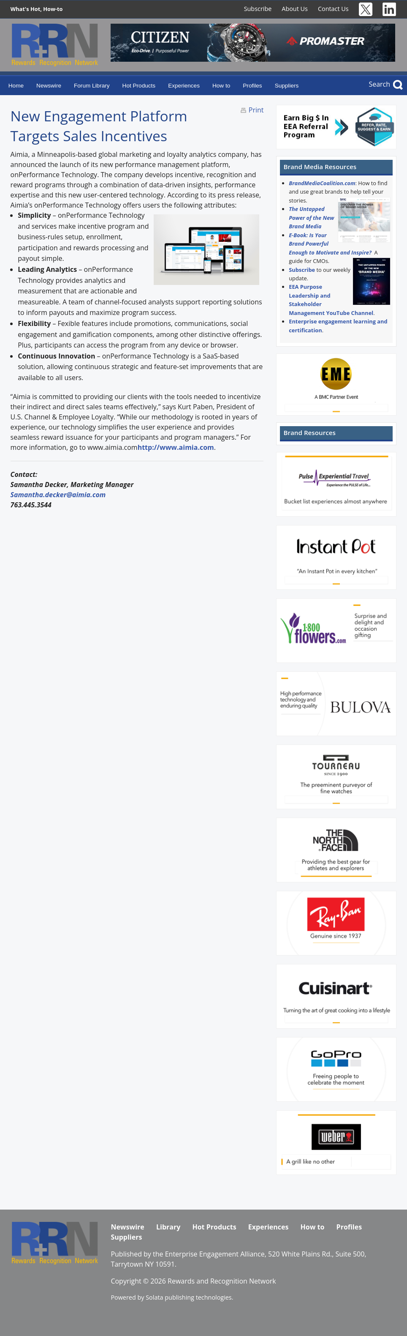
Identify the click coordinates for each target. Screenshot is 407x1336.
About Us (295, 9)
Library (168, 1227)
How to (221, 85)
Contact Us (333, 9)
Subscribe (258, 9)
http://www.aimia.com (176, 447)
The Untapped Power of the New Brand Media (311, 217)
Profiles (252, 85)
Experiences (184, 85)
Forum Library (92, 85)
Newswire (48, 85)
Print (256, 110)
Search (379, 84)
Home (16, 85)
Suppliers (287, 85)
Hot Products (139, 85)
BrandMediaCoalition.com (322, 183)
